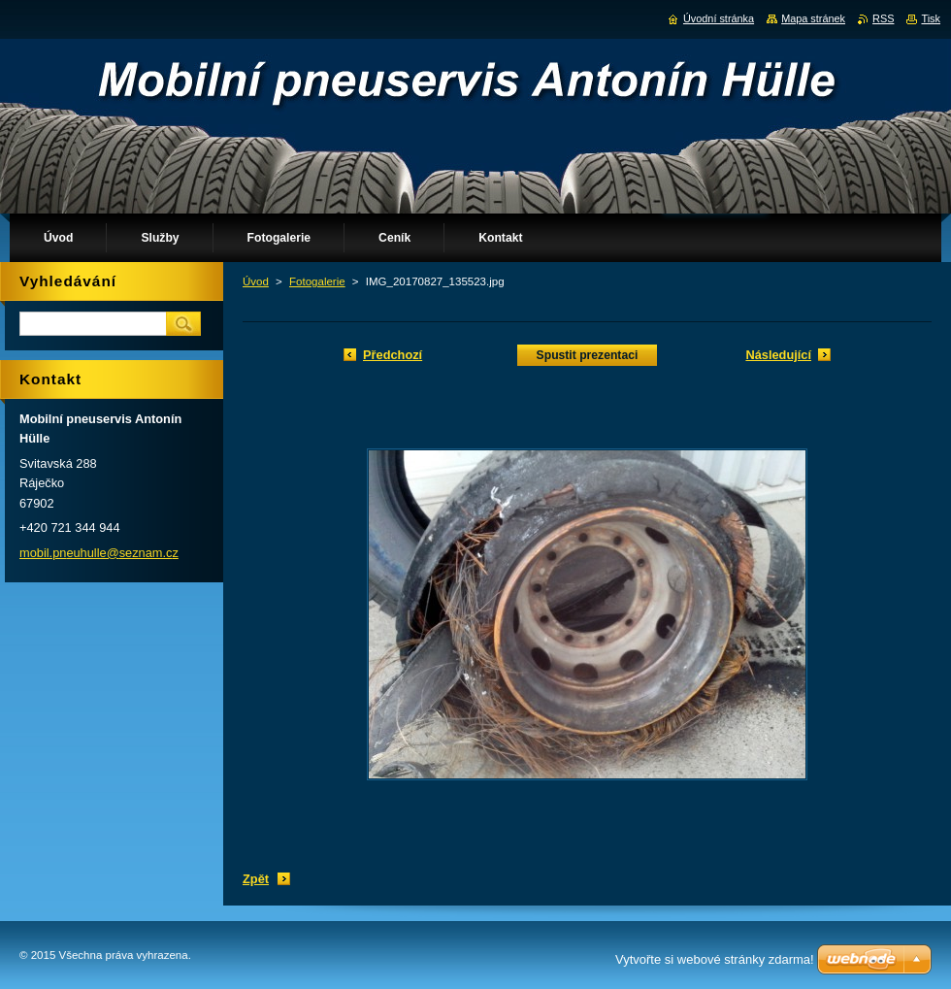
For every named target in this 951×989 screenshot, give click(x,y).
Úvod (256, 281)
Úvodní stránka (718, 18)
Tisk (930, 18)
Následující (778, 354)
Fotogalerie (317, 281)
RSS (883, 18)
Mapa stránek (813, 18)
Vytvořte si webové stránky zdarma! (714, 959)
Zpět (256, 879)
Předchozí (392, 354)
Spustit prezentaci (588, 355)
